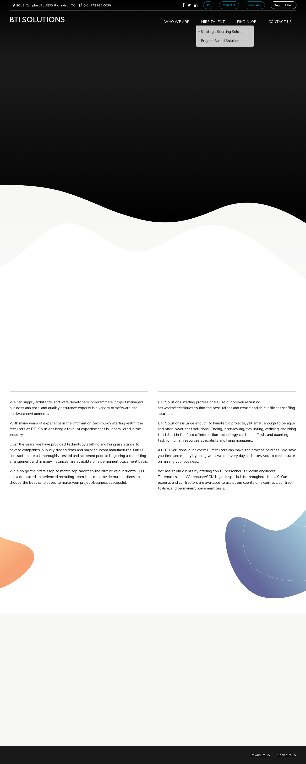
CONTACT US (280, 20)
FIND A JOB (247, 20)
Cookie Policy (286, 755)
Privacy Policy (260, 755)
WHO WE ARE (176, 20)
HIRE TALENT (213, 20)
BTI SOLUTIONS (37, 20)
